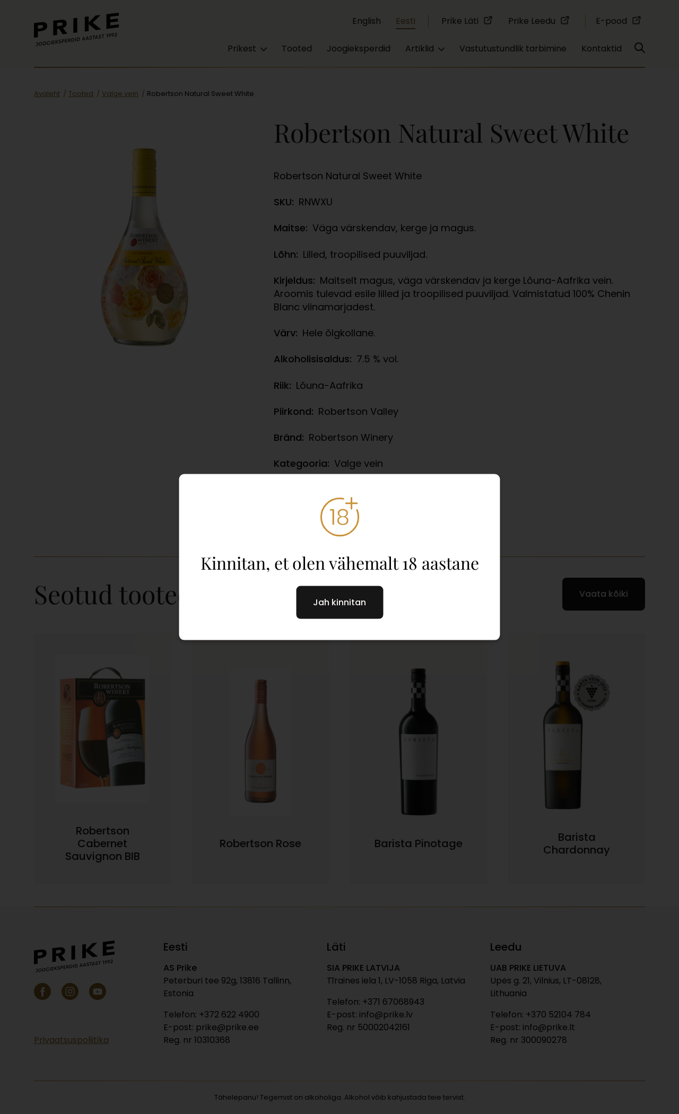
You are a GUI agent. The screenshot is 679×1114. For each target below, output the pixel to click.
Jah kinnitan (339, 602)
